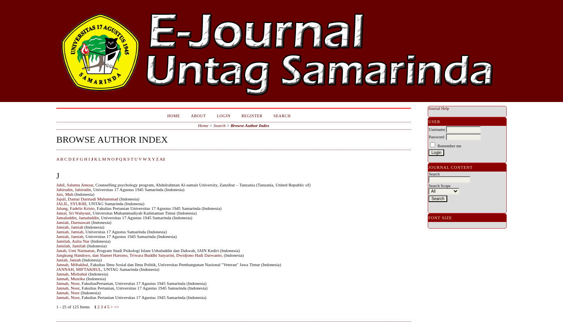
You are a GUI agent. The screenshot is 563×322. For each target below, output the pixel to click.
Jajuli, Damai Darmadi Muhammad (87, 199)
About (198, 116)
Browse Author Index (250, 125)
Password (436, 137)
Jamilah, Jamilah (71, 245)
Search (281, 116)
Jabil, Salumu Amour (74, 184)
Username (437, 129)
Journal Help (438, 108)
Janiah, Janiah (68, 260)
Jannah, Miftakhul (72, 264)
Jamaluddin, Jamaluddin (77, 217)
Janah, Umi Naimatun (75, 250)
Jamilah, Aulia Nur (73, 241)
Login (224, 116)
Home (173, 116)
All (162, 159)
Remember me (449, 146)
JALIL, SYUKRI (71, 203)
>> (116, 306)
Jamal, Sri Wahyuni (73, 213)
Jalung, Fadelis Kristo (75, 208)
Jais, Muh (65, 194)
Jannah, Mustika (70, 278)
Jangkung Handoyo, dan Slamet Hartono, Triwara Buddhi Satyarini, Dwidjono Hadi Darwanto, (139, 255)
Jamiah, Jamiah (69, 227)
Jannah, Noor (67, 283)
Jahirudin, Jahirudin (73, 189)
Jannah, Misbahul (71, 274)
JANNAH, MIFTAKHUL (78, 269)
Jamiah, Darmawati (73, 222)
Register (252, 116)
